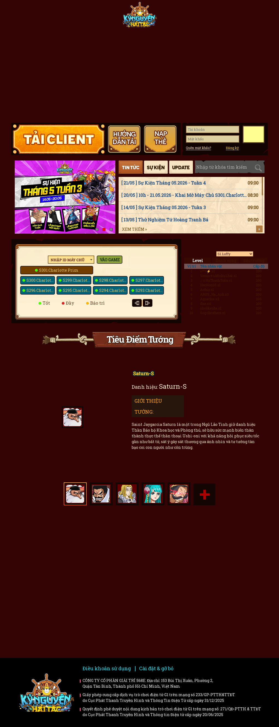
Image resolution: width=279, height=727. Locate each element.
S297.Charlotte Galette (150, 280)
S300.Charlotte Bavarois (41, 280)
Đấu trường (253, 260)
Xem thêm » (134, 229)
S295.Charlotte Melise (77, 290)
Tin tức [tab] (131, 167)
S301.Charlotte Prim (58, 270)
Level (197, 260)
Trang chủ (28, 16)
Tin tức (64, 16)
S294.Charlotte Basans (113, 290)
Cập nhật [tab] (181, 167)
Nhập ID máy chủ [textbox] (67, 259)
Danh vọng (226, 260)
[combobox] (71, 260)
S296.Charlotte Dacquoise (41, 290)
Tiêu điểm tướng (177, 16)
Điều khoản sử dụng (107, 668)
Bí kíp (167, 571)
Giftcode (213, 16)
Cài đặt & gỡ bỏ (156, 668)
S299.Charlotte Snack (77, 280)
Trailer (233, 571)
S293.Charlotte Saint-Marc (150, 290)
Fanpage (100, 16)
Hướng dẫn (249, 16)
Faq (233, 535)
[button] (96, 229)
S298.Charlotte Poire (113, 280)
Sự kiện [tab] (156, 167)
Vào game (110, 259)
